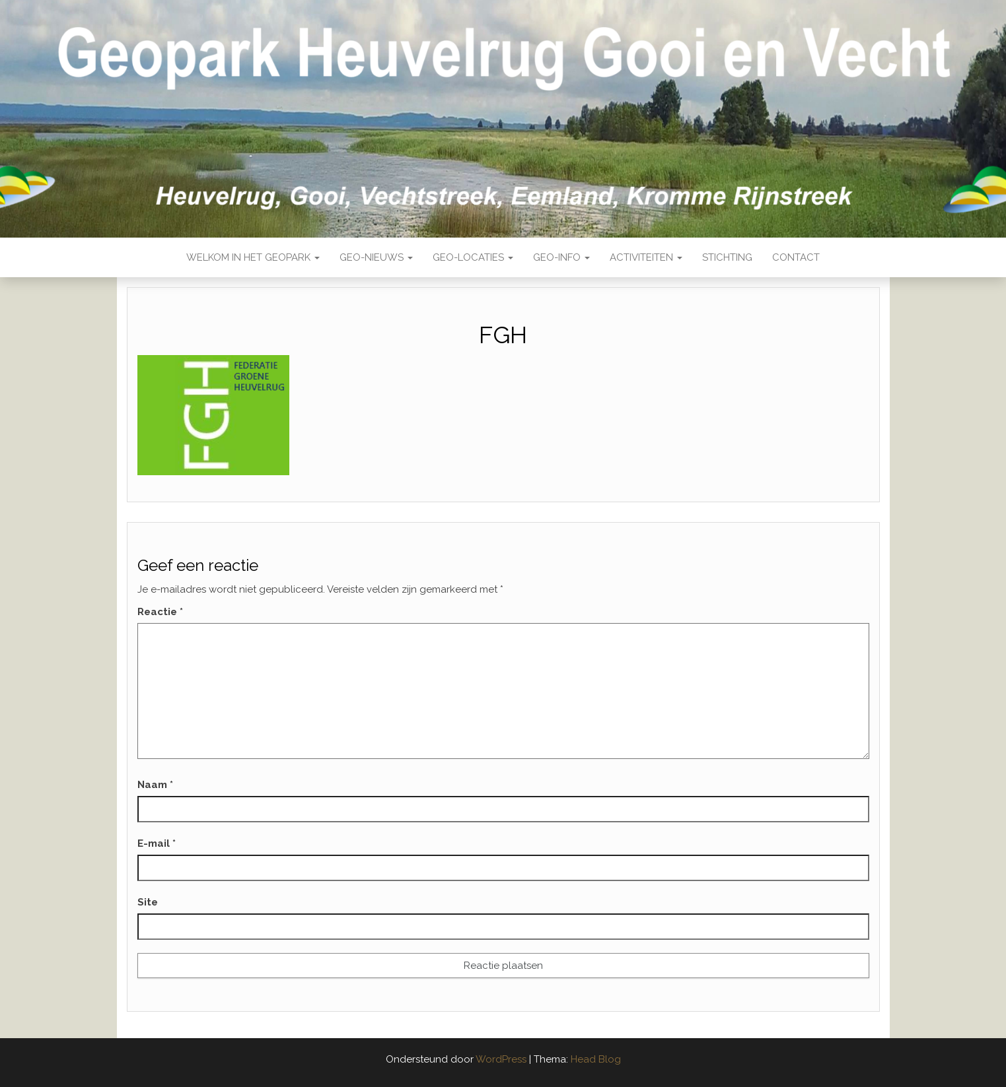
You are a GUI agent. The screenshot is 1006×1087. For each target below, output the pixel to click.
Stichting (727, 257)
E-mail (156, 843)
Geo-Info (561, 257)
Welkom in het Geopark (253, 257)
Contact (796, 257)
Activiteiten (646, 257)
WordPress (501, 1059)
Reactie (160, 612)
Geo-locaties (473, 257)
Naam (155, 785)
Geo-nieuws (376, 257)
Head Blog (596, 1059)
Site (147, 902)
